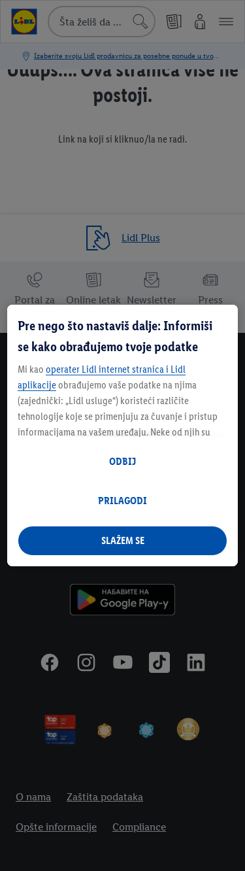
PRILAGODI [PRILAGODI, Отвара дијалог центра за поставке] (122, 500)
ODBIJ (122, 461)
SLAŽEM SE (122, 540)
